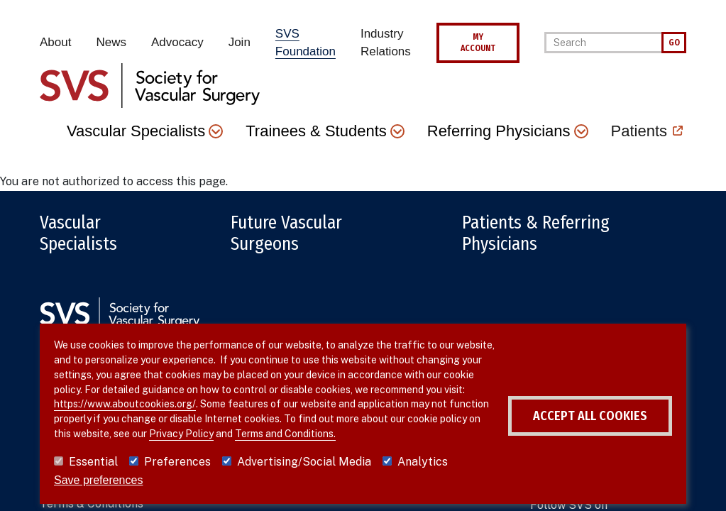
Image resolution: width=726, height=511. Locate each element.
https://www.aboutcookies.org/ (125, 404)
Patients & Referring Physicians (536, 233)
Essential (93, 461)
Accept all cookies (590, 416)
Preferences (177, 461)
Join (240, 42)
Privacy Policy (181, 433)
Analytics (422, 461)
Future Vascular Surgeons (286, 233)
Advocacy (177, 42)
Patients (639, 131)
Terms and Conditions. (285, 433)
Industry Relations (386, 43)
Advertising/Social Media (304, 461)
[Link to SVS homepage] (150, 84)
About (55, 42)
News (111, 42)
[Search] (602, 42)
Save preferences (98, 480)
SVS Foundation (305, 43)
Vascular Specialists (78, 233)
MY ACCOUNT (478, 42)
